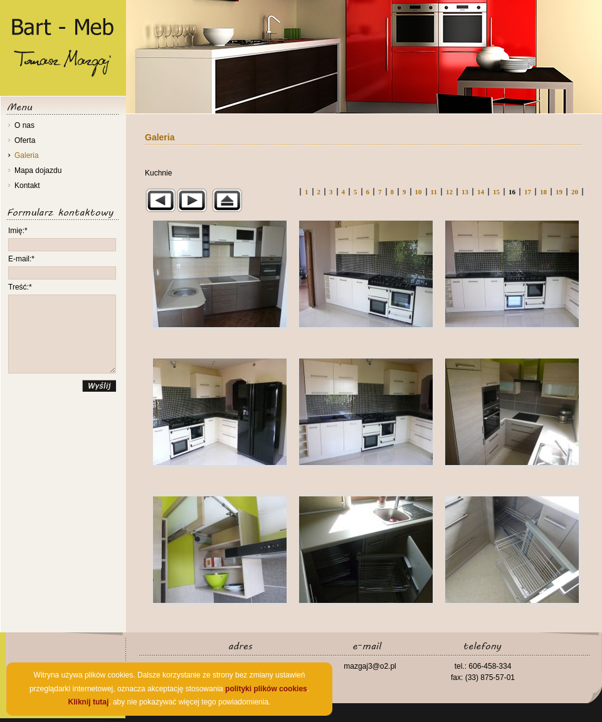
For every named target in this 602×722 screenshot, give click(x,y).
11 (434, 192)
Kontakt (27, 185)
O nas (24, 125)
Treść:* (20, 287)
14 (480, 192)
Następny (192, 200)
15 (496, 192)
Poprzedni (160, 200)
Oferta (24, 140)
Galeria (26, 155)
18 (543, 192)
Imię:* (18, 230)
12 (449, 192)
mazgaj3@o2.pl (370, 666)
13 (465, 192)
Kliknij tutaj (88, 702)
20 (574, 192)
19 (559, 192)
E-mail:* (21, 258)
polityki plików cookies (266, 688)
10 (418, 192)
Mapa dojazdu (37, 170)
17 (527, 192)
